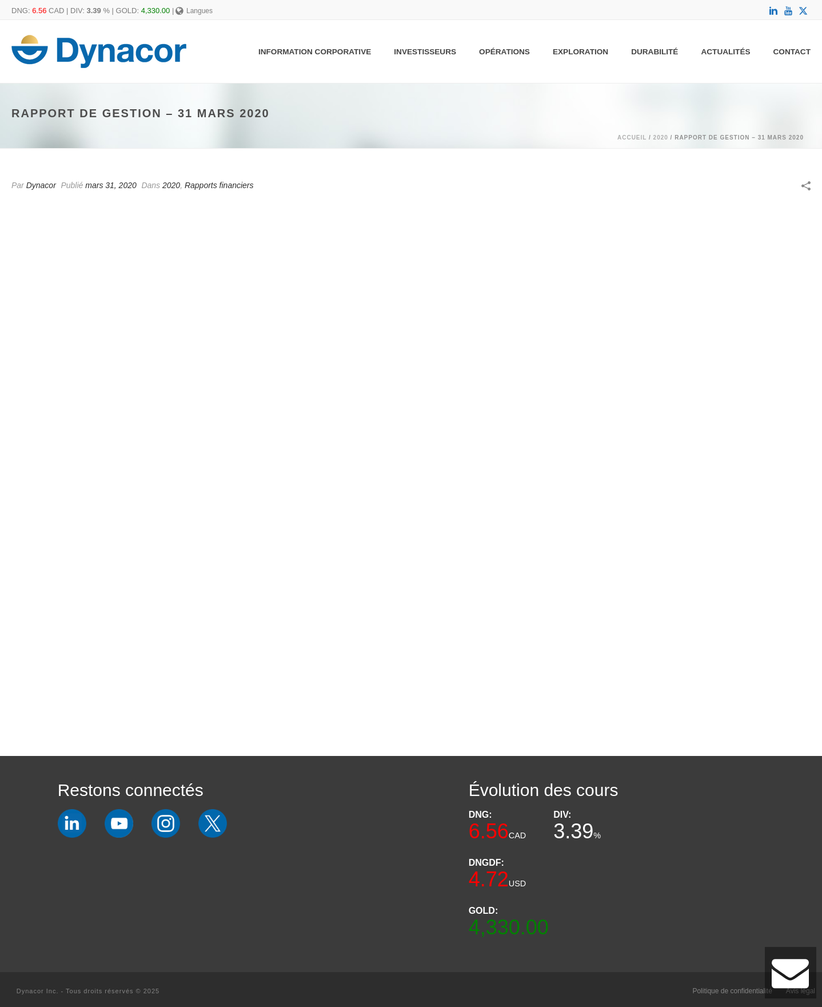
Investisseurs (425, 51)
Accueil (632, 137)
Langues (194, 11)
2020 (660, 137)
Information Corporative (314, 51)
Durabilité (654, 51)
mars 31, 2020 (111, 185)
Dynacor (41, 185)
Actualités (725, 51)
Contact (792, 51)
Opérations (504, 51)
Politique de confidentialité (732, 991)
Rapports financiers (219, 185)
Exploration (580, 51)
